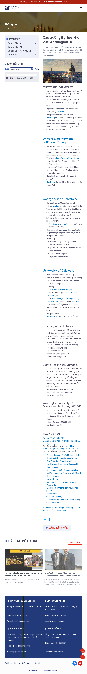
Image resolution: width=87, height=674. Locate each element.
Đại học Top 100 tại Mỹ (53, 438)
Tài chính (70, 473)
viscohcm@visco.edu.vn (54, 621)
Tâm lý (67, 488)
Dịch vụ (17, 663)
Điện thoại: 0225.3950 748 (19, 646)
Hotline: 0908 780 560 (17, 615)
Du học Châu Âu (22, 43)
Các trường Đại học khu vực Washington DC (31, 28)
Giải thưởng (27, 663)
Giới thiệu (8, 663)
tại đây (55, 164)
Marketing (53, 473)
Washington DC (64, 449)
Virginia (56, 206)
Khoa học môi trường (55, 488)
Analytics (62, 473)
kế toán (60, 470)
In (37, 69)
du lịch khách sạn (53, 494)
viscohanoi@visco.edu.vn (18, 621)
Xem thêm (75, 542)
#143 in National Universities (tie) (59, 224)
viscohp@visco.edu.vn (17, 652)
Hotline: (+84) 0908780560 (30, 2)
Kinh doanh (51, 470)
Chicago (52, 449)
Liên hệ (37, 663)
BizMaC (55, 671)
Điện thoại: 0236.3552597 (55, 643)
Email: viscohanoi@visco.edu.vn (55, 2)
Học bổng (50, 118)
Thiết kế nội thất (62, 482)
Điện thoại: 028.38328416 (55, 615)
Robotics (55, 461)
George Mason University (60, 199)
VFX (54, 485)
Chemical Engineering (59, 464)
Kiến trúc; (50, 482)
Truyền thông (52, 479)
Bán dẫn (72, 464)
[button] (81, 8)
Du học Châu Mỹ (22, 47)
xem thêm (60, 112)
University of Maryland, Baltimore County (58, 140)
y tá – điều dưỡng (53, 497)
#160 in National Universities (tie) (68, 158)
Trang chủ (8, 28)
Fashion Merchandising (69, 500)
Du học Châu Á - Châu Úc (22, 51)
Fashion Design (52, 500)
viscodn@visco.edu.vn (54, 652)
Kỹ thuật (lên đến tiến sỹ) (56, 455)
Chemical (75, 301)
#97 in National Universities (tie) (59, 290)
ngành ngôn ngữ (53, 503)
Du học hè (22, 54)
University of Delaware (58, 270)
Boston (75, 449)
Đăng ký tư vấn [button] (57, 527)
